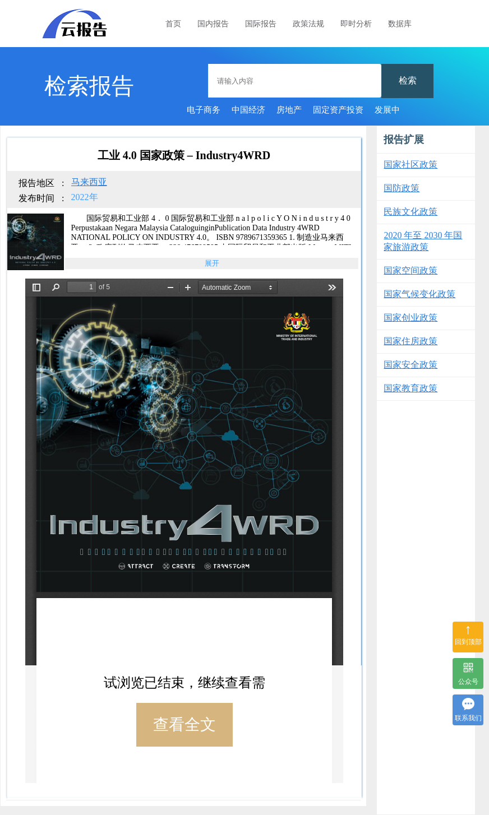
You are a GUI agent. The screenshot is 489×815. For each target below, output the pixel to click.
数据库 (400, 24)
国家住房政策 (410, 341)
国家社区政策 (410, 164)
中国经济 (248, 109)
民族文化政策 (410, 211)
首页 (173, 24)
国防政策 (401, 188)
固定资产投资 (338, 109)
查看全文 (184, 724)
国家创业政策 (410, 317)
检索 (408, 80)
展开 (212, 263)
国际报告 (260, 24)
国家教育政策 (410, 388)
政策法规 (308, 24)
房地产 (289, 109)
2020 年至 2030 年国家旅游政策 (423, 241)
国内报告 (213, 24)
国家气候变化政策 (419, 294)
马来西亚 (89, 182)
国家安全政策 (410, 364)
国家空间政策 (410, 270)
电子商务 (203, 109)
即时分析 (356, 24)
